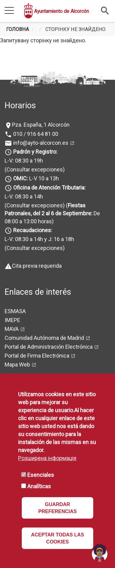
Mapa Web (17, 364)
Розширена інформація (47, 458)
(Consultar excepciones (34, 169)
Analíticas (39, 486)
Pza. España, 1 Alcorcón (41, 124)
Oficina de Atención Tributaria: (49, 187)
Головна (17, 29)
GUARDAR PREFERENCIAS (57, 508)
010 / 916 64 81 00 (35, 134)
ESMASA (15, 311)
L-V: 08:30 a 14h (24, 196)
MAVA (12, 329)
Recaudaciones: (32, 230)
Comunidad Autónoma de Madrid (44, 338)
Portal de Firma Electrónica (37, 355)
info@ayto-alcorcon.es (40, 143)
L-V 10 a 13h (35, 178)
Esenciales (40, 475)
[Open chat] (99, 552)
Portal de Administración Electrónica (49, 346)
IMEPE (12, 320)
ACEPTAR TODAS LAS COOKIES (57, 538)
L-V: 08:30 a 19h (24, 160)
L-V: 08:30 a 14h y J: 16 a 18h (39, 239)
